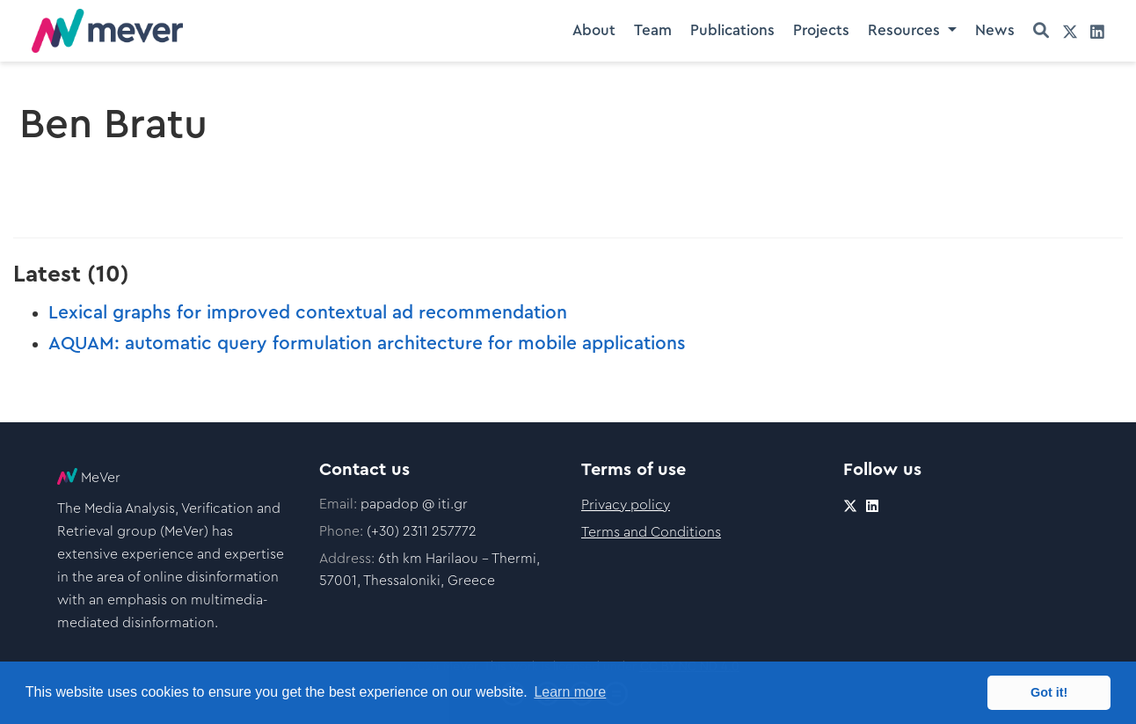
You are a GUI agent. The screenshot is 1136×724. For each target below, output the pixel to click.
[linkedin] (1097, 31)
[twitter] (1070, 31)
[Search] (1041, 31)
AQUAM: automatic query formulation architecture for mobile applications (367, 343)
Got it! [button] (1048, 692)
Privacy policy (625, 505)
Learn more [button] (570, 691)
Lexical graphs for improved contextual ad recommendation (307, 312)
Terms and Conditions (651, 532)
